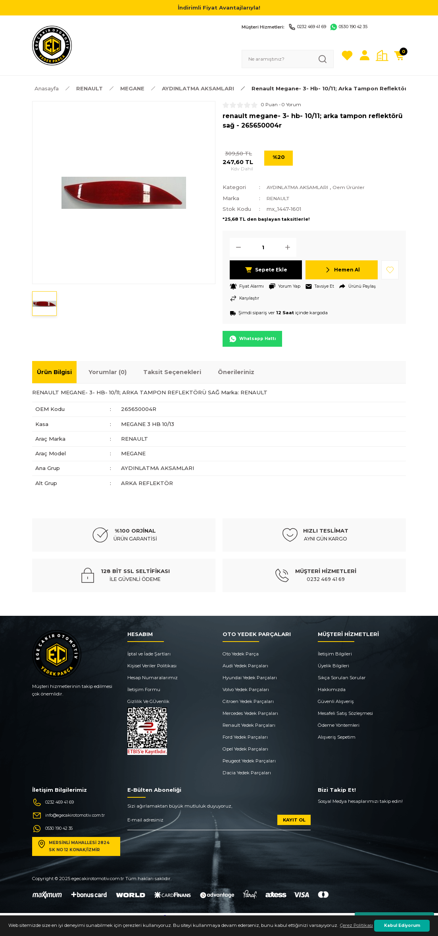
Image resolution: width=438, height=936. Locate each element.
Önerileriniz (236, 373)
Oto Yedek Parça (241, 654)
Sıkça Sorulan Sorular (342, 678)
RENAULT (280, 198)
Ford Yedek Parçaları (245, 738)
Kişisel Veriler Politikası (152, 666)
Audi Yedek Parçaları (245, 666)
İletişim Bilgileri (335, 654)
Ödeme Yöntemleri (338, 726)
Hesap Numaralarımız (152, 678)
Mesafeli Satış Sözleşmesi (345, 714)
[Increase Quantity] (290, 247)
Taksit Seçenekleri (172, 373)
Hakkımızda (332, 690)
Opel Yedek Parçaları (245, 750)
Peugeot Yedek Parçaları (249, 761)
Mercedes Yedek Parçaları (250, 714)
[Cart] (399, 55)
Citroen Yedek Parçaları (248, 702)
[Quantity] (263, 247)
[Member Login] (364, 55)
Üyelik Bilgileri (333, 666)
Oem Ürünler (361, 187)
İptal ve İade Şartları (149, 654)
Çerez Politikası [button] (356, 925)
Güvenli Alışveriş (336, 702)
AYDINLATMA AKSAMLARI (303, 187)
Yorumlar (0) (107, 373)
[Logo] (52, 45)
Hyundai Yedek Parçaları (250, 678)
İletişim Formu (143, 690)
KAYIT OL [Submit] (294, 820)
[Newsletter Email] (219, 823)
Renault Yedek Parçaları (249, 726)
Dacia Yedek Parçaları (247, 773)
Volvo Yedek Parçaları (246, 690)
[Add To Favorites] (390, 269)
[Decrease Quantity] (236, 247)
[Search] (288, 59)
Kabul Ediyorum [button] (402, 925)
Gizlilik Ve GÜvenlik (148, 702)
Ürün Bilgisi (54, 373)
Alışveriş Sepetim (336, 738)
